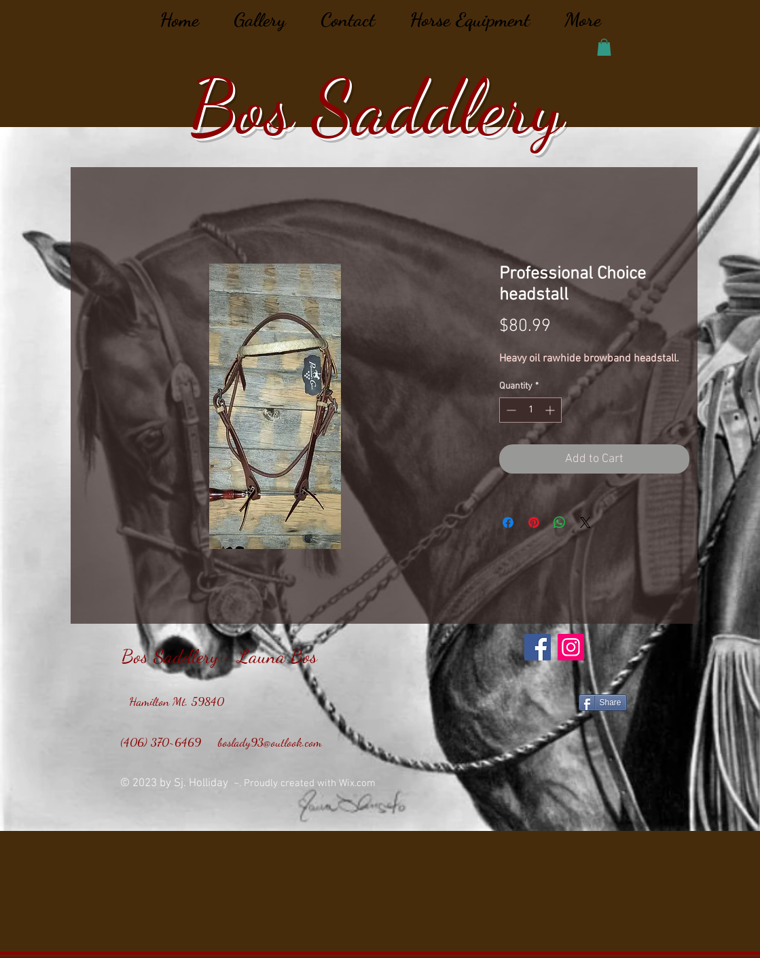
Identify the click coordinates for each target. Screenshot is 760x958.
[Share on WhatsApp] (559, 522)
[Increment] (551, 410)
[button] (604, 47)
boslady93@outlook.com (270, 741)
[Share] (603, 702)
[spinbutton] (530, 410)
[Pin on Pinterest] (534, 522)
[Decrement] (509, 410)
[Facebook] (537, 647)
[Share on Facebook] (508, 522)
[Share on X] (585, 522)
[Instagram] (571, 647)
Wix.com (358, 783)
